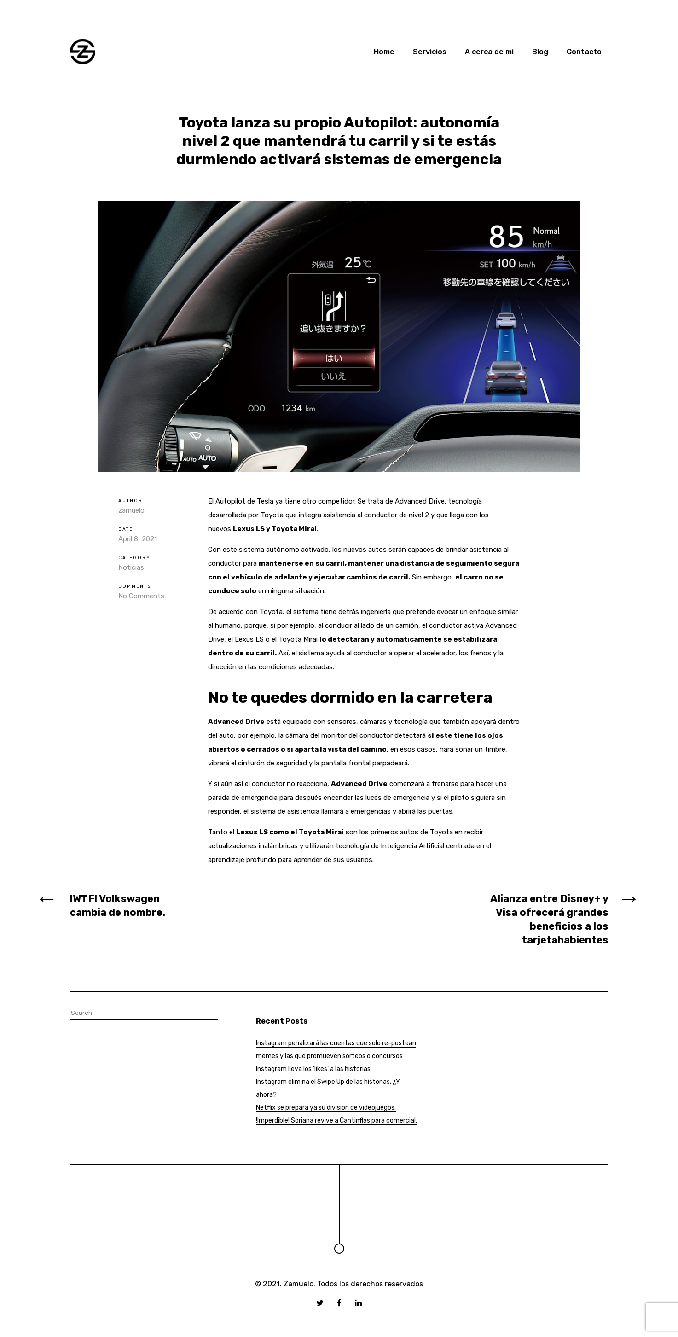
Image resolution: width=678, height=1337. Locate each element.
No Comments (141, 596)
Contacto (584, 51)
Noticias (131, 567)
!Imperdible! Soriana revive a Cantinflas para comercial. (336, 1120)
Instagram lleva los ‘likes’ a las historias (313, 1069)
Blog (540, 51)
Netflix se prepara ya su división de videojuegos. (326, 1107)
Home (384, 51)
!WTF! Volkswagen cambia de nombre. (117, 905)
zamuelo (131, 510)
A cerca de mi (489, 51)
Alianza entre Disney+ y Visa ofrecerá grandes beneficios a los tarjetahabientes (549, 919)
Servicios (429, 51)
